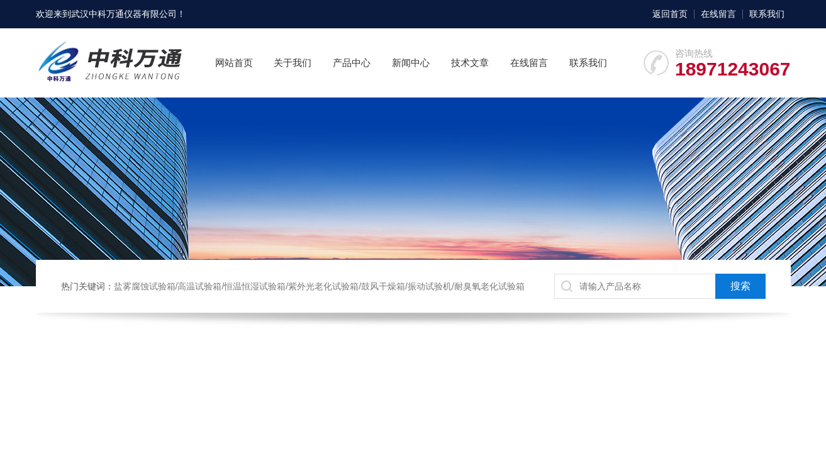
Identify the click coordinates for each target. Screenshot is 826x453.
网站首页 (234, 62)
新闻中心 (411, 62)
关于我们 (292, 62)
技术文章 (470, 62)
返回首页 (670, 14)
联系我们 (766, 14)
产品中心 (352, 62)
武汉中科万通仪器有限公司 (124, 14)
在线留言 (718, 14)
